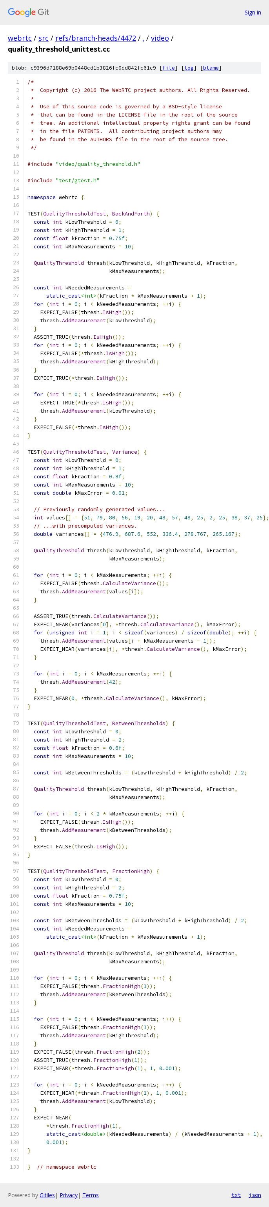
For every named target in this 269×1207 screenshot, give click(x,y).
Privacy (69, 1195)
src (43, 38)
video (160, 38)
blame (211, 68)
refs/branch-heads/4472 (95, 38)
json (255, 1194)
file (168, 68)
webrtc (20, 38)
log (189, 68)
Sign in (253, 12)
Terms (90, 1195)
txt (236, 1194)
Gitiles (47, 1195)
